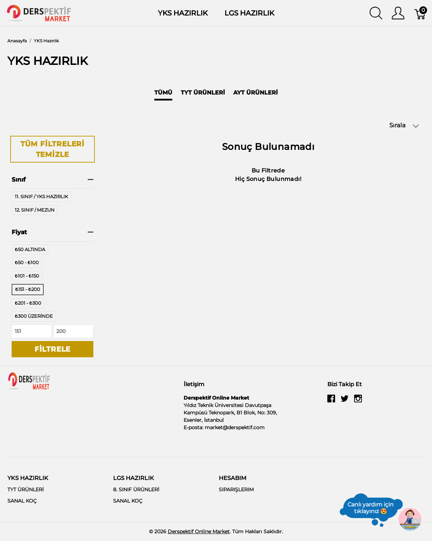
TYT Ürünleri (203, 92)
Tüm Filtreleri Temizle (52, 149)
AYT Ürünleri (255, 92)
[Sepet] (420, 13)
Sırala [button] (404, 125)
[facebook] (331, 401)
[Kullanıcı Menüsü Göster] (398, 13)
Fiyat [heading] (52, 232)
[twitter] (344, 401)
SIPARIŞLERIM (236, 489)
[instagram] (358, 401)
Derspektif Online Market (199, 531)
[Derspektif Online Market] (39, 12)
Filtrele (52, 349)
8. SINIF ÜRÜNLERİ (136, 489)
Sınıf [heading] (52, 179)
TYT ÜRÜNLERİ (25, 489)
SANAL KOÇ (22, 501)
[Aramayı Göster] (376, 13)
